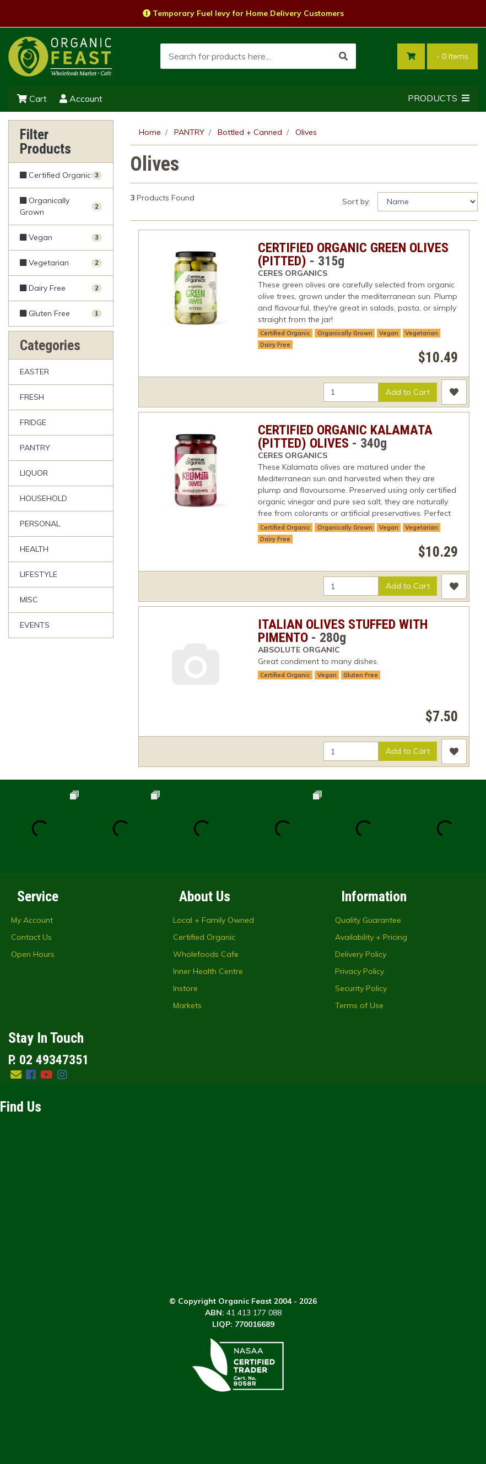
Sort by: (356, 201)
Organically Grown (344, 333)
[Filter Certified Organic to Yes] (61, 175)
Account (81, 98)
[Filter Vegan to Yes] (61, 238)
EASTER (34, 372)
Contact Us (31, 937)
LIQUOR (34, 473)
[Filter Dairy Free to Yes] (61, 288)
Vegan (388, 333)
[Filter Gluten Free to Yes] (61, 313)
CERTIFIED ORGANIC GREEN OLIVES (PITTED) (353, 254)
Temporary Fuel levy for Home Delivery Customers (243, 13)
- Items (452, 56)
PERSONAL (40, 524)
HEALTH (34, 549)
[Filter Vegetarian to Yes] (61, 263)
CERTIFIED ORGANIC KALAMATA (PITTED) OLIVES (345, 436)
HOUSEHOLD (43, 498)
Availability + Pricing (371, 937)
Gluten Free (360, 675)
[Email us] (15, 1074)
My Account (32, 920)
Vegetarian (421, 333)
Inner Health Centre (208, 971)
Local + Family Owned (213, 920)
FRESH (32, 397)
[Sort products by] (427, 201)
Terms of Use (359, 1005)
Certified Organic (285, 333)
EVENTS (35, 625)
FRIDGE (33, 422)
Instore (185, 988)
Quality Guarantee (368, 920)
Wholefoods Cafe (206, 954)
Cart (32, 98)
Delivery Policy (360, 954)
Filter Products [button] (45, 141)
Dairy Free (275, 345)
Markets (187, 1005)
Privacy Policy (359, 971)
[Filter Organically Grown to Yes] (61, 206)
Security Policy (361, 988)
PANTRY (35, 448)
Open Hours (33, 954)
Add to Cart (408, 392)
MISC (29, 600)
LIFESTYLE (38, 574)
